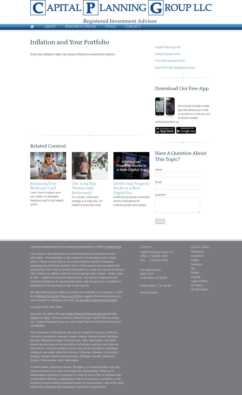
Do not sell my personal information (96, 300)
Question (160, 194)
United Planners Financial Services (87, 313)
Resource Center (80, 27)
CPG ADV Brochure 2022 (170, 60)
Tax (193, 268)
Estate (195, 260)
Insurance (196, 264)
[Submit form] (160, 221)
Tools (110, 27)
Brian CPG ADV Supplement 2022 (175, 67)
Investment (197, 255)
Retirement (197, 251)
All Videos (197, 285)
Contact (132, 27)
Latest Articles (199, 281)
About (50, 27)
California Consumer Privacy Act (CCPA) (58, 296)
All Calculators (199, 289)
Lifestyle (196, 276)
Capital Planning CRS (168, 47)
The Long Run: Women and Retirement (84, 188)
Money (195, 272)
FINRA (34, 317)
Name (158, 169)
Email (158, 182)
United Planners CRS (167, 54)
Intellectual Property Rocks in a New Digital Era (131, 188)
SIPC (47, 317)
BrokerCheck (113, 246)
